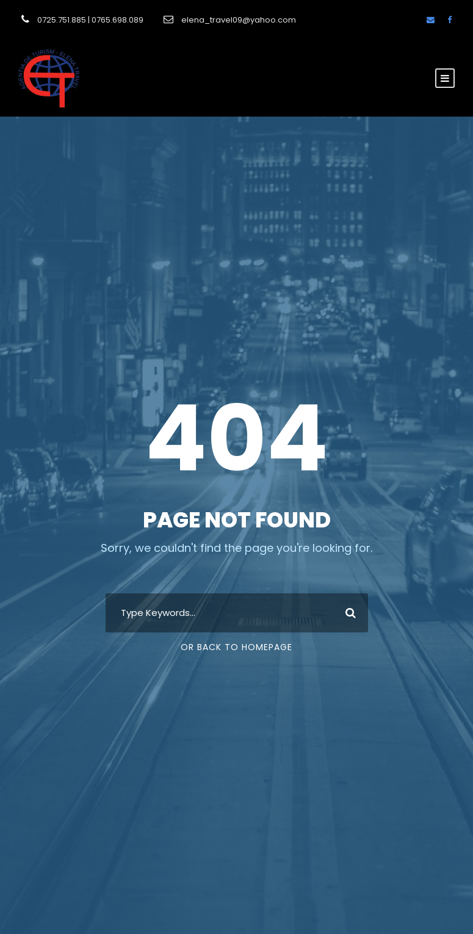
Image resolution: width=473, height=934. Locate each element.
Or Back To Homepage (236, 647)
